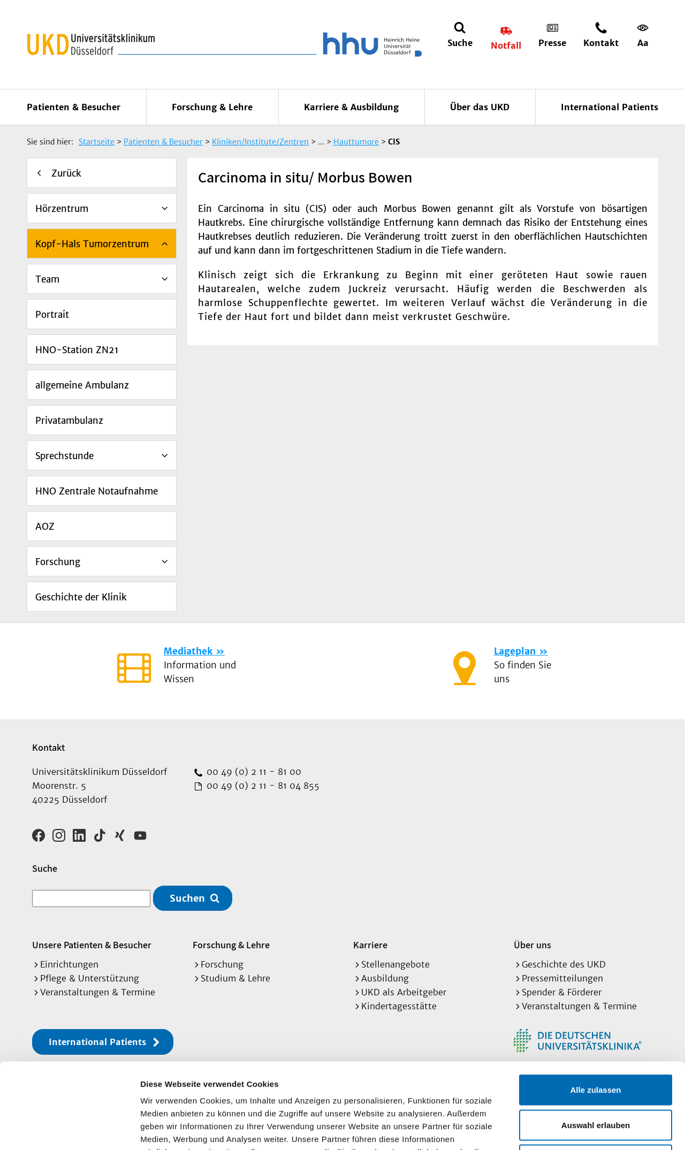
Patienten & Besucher (73, 107)
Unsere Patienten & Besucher (91, 945)
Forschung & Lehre (212, 107)
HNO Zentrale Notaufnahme (96, 491)
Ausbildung (385, 978)
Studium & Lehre (235, 978)
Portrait (52, 315)
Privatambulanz (69, 421)
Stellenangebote (395, 964)
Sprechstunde (64, 456)
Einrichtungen (69, 964)
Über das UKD (479, 107)
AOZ (45, 526)
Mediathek (188, 651)
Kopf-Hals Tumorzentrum (92, 244)
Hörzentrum (61, 209)
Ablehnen (595, 1079)
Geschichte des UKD (564, 964)
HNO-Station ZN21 (77, 350)
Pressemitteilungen (562, 978)
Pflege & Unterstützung (89, 978)
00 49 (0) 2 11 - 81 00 (252, 771)
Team (47, 279)
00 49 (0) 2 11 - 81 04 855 (261, 785)
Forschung (57, 562)
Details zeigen (569, 1128)
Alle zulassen (595, 1009)
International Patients (609, 107)
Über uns (532, 945)
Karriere (370, 945)
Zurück (66, 173)
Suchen (187, 898)
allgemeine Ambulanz (82, 385)
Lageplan (515, 651)
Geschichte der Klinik (81, 597)
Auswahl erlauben (595, 1044)
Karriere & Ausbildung (351, 107)
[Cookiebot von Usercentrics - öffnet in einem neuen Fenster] (69, 1129)
